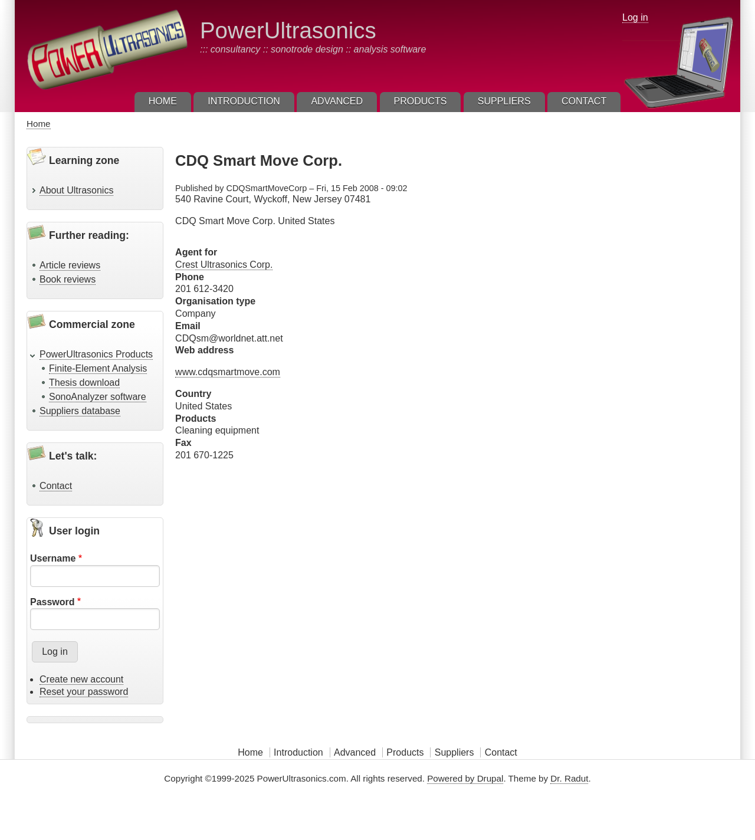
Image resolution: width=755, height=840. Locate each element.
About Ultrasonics (76, 190)
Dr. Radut (569, 778)
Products (405, 752)
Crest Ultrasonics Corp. (224, 265)
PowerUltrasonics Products (96, 354)
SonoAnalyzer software (97, 397)
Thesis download (84, 383)
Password (52, 602)
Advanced (355, 752)
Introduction (298, 752)
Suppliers (454, 752)
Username (53, 558)
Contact (56, 486)
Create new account (81, 679)
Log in (635, 17)
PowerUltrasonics (288, 30)
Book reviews (68, 279)
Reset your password (84, 692)
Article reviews (70, 265)
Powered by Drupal (465, 778)
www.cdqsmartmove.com (227, 372)
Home (39, 124)
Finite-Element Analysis (98, 368)
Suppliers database (80, 411)
